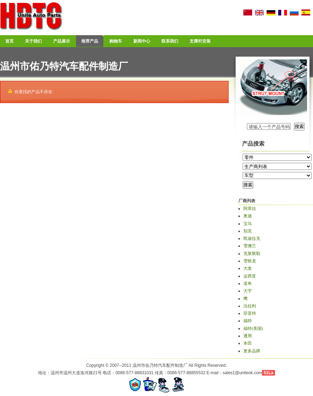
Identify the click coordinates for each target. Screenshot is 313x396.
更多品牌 (251, 351)
